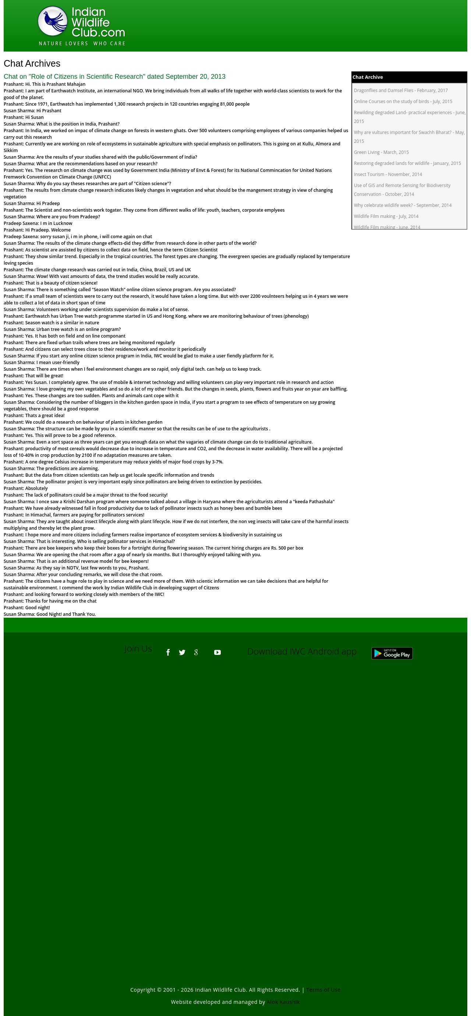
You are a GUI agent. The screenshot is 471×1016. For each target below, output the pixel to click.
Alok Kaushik (283, 1001)
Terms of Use (324, 989)
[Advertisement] (235, 765)
